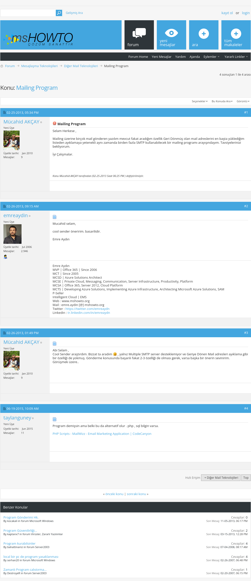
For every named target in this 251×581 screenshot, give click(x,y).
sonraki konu (136, 494)
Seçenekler (198, 101)
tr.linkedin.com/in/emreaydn (89, 312)
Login (246, 12)
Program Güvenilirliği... (20, 530)
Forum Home (138, 56)
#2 (246, 206)
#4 (246, 408)
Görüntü (242, 101)
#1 (246, 112)
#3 (246, 332)
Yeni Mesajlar (161, 56)
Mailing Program (36, 87)
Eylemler (210, 56)
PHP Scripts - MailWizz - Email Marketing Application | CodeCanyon (102, 433)
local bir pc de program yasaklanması (30, 556)
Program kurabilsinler (19, 543)
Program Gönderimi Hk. (21, 517)
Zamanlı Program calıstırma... (25, 569)
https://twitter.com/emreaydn (88, 308)
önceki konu (114, 494)
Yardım (180, 56)
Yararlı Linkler (235, 56)
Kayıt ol (227, 12)
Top (246, 478)
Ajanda (195, 56)
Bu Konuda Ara (221, 101)
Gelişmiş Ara (74, 13)
